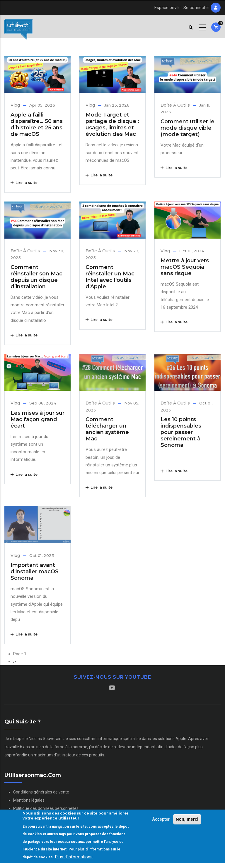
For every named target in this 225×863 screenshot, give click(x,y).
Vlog (15, 105)
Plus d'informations (74, 857)
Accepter (161, 819)
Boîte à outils (175, 105)
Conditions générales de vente (41, 792)
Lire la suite (24, 182)
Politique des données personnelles (46, 808)
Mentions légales (29, 800)
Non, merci (187, 819)
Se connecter (196, 7)
